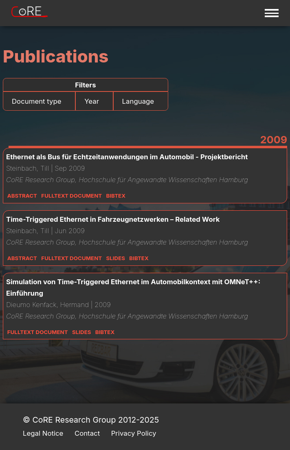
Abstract (22, 195)
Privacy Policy (133, 433)
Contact (87, 433)
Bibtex (115, 195)
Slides (115, 258)
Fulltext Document (71, 195)
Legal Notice (43, 433)
